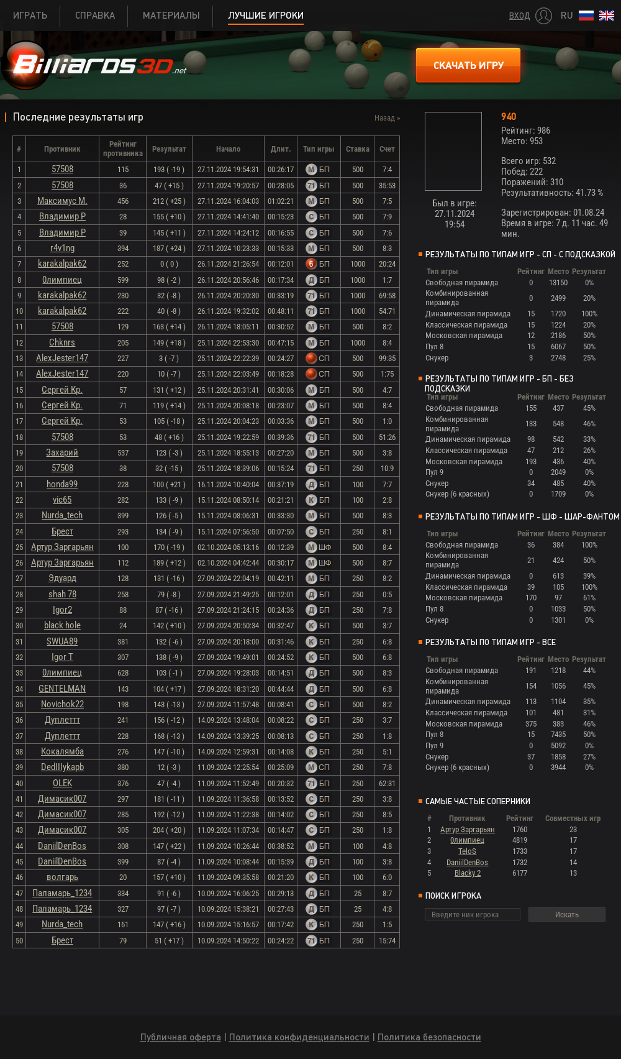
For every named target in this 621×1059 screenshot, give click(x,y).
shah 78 (62, 594)
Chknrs (62, 342)
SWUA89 (62, 641)
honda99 (62, 484)
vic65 (62, 499)
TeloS (467, 851)
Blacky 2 (468, 873)
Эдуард (62, 578)
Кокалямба (62, 751)
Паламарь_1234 (62, 893)
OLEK (62, 783)
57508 (62, 169)
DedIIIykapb (62, 766)
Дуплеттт (62, 719)
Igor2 (62, 609)
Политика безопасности (429, 1037)
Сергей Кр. (62, 389)
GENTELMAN (62, 688)
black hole (62, 625)
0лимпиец (62, 279)
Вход (519, 16)
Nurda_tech (62, 515)
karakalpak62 (62, 263)
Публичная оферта (180, 1037)
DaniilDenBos (62, 845)
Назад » (387, 117)
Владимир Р (62, 216)
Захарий (62, 452)
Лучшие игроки (266, 15)
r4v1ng (62, 248)
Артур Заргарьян (62, 546)
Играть (30, 15)
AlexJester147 (62, 358)
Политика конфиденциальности (299, 1037)
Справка (95, 15)
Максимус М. (62, 200)
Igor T (62, 656)
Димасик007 (62, 798)
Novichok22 (62, 704)
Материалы (171, 15)
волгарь (62, 876)
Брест (62, 531)
